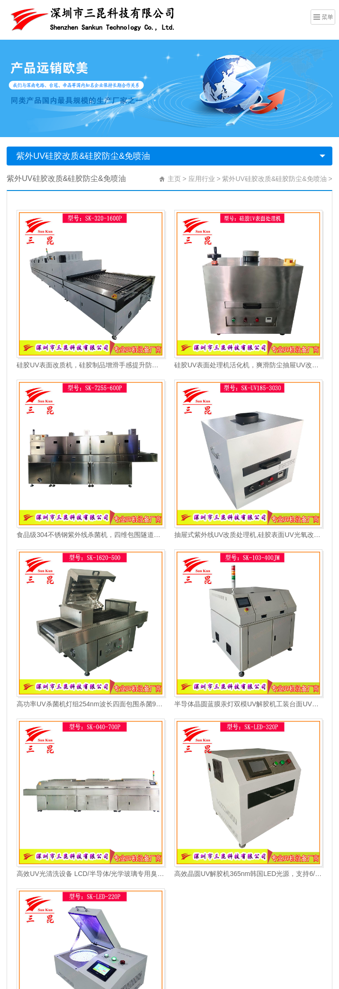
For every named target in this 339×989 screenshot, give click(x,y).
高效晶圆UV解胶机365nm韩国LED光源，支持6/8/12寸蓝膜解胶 (248, 873)
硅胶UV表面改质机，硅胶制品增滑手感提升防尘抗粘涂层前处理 (91, 365)
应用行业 (201, 178)
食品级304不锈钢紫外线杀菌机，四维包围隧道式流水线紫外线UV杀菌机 (91, 534)
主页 (174, 178)
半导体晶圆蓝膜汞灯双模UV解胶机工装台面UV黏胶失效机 (248, 704)
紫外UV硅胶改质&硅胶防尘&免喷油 (83, 156)
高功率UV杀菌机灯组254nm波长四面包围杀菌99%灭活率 (91, 704)
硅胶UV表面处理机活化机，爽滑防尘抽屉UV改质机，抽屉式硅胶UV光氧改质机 (248, 365)
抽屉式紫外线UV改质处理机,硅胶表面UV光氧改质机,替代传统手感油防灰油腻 (248, 534)
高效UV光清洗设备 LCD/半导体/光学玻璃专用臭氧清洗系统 (91, 873)
